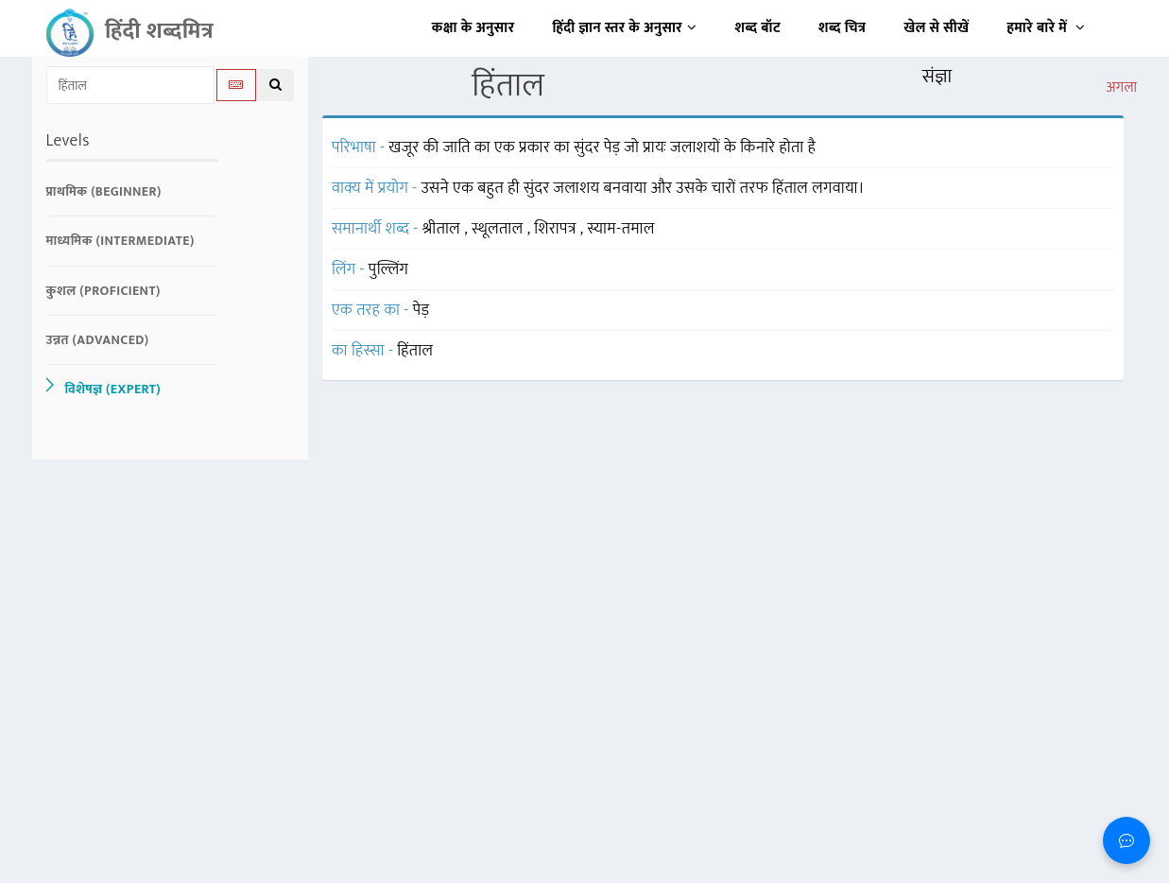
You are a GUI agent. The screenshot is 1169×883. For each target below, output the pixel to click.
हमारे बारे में (1045, 28)
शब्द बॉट (758, 28)
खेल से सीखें (936, 28)
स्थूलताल (499, 229)
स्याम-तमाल (621, 229)
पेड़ (421, 310)
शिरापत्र (557, 229)
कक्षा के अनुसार (473, 28)
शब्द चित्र (842, 28)
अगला (1121, 88)
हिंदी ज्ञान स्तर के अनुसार (625, 28)
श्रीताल (443, 229)
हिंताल (415, 351)
